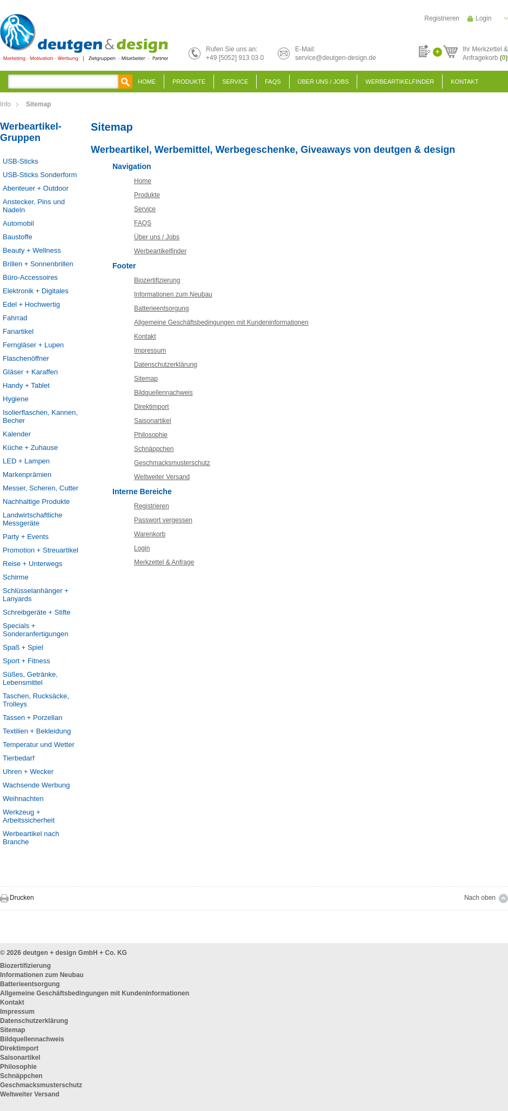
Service (235, 81)
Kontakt (464, 81)
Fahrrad (15, 318)
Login (483, 18)
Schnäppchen (153, 449)
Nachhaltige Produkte (36, 501)
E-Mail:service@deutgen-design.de (335, 53)
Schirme (16, 577)
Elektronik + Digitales (36, 291)
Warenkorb (149, 534)
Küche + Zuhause (30, 447)
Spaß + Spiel (23, 647)
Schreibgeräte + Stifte (36, 612)
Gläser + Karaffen (30, 372)
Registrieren (441, 18)
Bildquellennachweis (163, 392)
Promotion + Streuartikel (40, 550)
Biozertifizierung (157, 280)
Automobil (18, 223)
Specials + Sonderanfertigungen (35, 630)
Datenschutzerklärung (165, 364)
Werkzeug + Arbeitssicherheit (29, 816)
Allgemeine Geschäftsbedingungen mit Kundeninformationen (221, 322)
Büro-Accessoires (30, 277)
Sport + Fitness (26, 661)
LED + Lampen (26, 461)
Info (5, 104)
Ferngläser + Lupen (33, 345)
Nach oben (480, 897)
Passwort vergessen (163, 520)
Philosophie (151, 435)
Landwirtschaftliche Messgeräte (33, 519)
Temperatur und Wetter (39, 744)
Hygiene (16, 399)
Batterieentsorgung (161, 308)
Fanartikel (18, 331)
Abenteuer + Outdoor (36, 188)
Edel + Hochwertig (31, 304)
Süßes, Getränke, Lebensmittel (30, 678)
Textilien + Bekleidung (37, 731)
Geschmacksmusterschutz (172, 463)
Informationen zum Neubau (173, 294)
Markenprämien (27, 474)
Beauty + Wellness (32, 250)
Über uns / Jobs (323, 81)
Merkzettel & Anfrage (164, 562)
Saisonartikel (152, 421)
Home (147, 81)
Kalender (17, 434)
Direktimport (151, 406)
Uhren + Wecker (28, 771)
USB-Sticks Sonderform (40, 175)
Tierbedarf (19, 758)
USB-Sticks (20, 161)
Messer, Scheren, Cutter (40, 488)
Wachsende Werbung (36, 785)
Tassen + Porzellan (32, 717)
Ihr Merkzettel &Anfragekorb (485, 51)
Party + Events (26, 537)
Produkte (188, 81)
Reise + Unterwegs (32, 564)
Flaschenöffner (26, 358)
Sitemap (146, 378)
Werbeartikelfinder (399, 81)
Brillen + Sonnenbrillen (38, 264)
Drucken (22, 897)
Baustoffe (17, 237)
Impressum (150, 350)
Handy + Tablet (26, 385)
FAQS (272, 81)
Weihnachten (23, 798)
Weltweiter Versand (162, 477)
